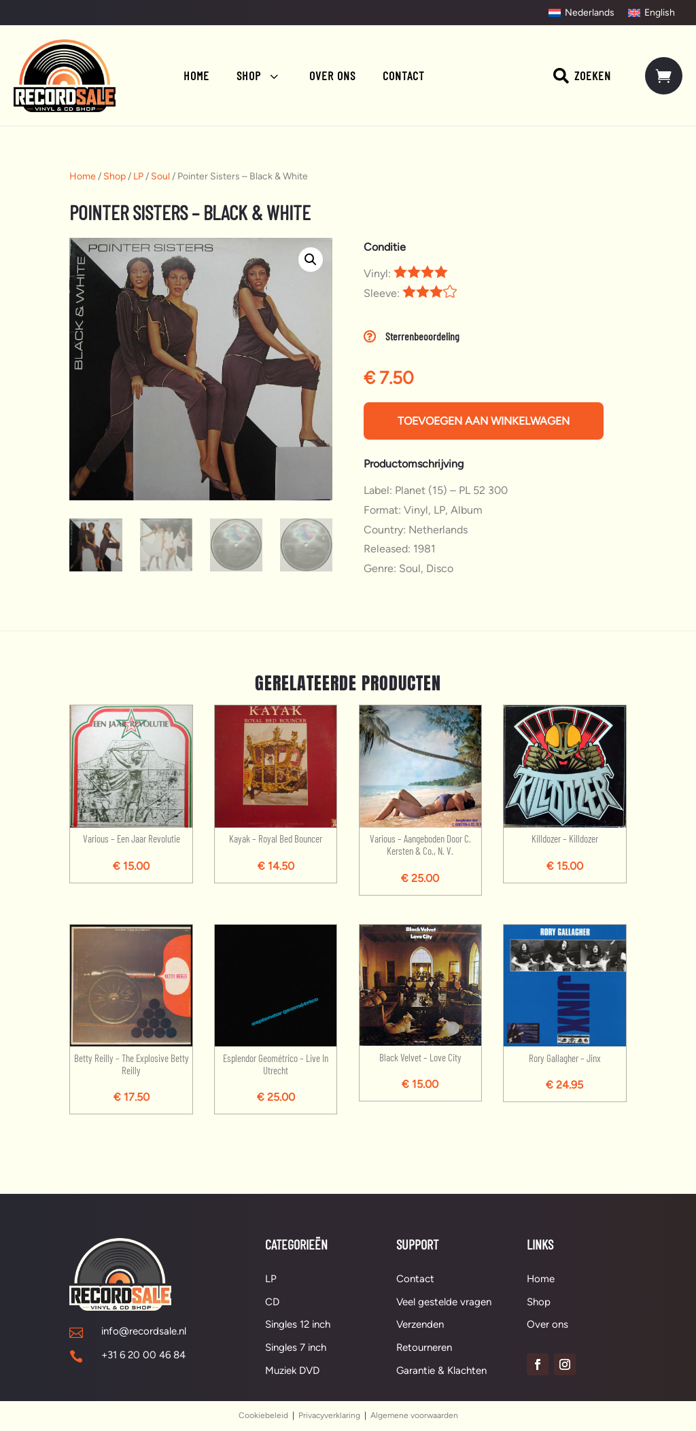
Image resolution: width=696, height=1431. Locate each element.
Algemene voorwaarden (414, 1415)
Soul (160, 176)
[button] (310, 259)
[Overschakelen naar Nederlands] (581, 13)
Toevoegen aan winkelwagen (484, 420)
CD (272, 1302)
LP (138, 176)
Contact (415, 1279)
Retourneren (424, 1347)
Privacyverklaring (329, 1415)
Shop (114, 176)
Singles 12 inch (297, 1325)
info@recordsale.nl (143, 1331)
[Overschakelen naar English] (651, 13)
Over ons (547, 1325)
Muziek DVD (292, 1370)
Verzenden (420, 1325)
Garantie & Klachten (441, 1370)
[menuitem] (196, 75)
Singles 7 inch (295, 1347)
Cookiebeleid (263, 1415)
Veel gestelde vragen (443, 1302)
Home (82, 176)
